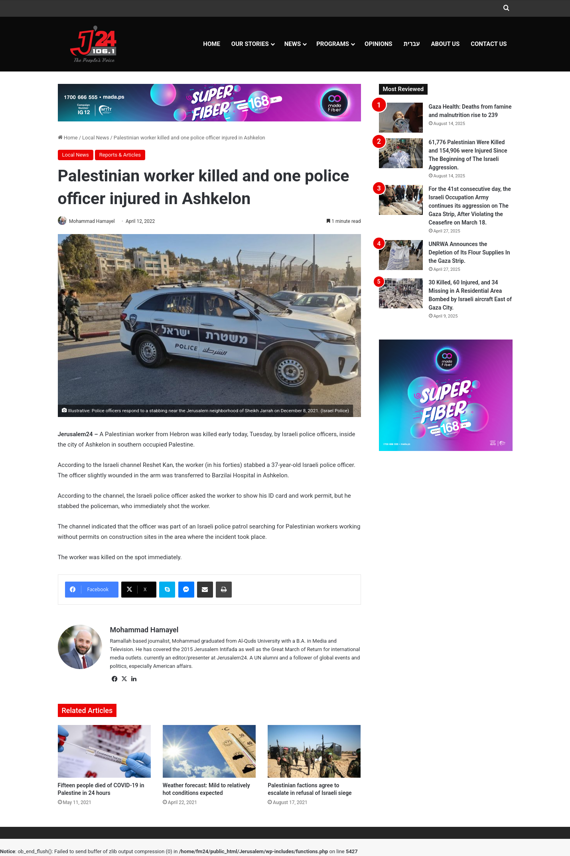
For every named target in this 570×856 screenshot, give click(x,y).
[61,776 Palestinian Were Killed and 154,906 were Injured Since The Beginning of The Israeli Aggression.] (401, 153)
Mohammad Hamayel (95, 221)
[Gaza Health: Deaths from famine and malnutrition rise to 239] (401, 118)
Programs (332, 44)
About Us (445, 44)
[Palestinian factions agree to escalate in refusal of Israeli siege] (314, 752)
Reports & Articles (120, 155)
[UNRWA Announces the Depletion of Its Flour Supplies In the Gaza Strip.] (401, 255)
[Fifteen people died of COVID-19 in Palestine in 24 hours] (104, 752)
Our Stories (250, 44)
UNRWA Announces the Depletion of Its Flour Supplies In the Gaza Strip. (469, 252)
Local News (95, 138)
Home (211, 44)
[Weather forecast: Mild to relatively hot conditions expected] (209, 752)
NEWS (292, 44)
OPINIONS (378, 44)
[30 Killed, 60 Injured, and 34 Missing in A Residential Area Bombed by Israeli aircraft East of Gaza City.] (401, 293)
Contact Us (489, 44)
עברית (412, 44)
